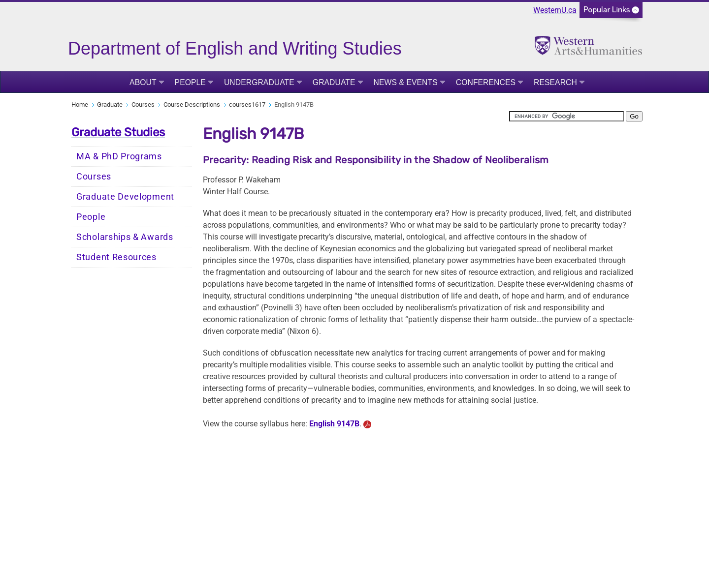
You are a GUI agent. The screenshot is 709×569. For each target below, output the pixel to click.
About (143, 82)
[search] (566, 116)
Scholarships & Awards (124, 237)
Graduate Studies (118, 132)
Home (79, 104)
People (190, 82)
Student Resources (116, 257)
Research (555, 82)
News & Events (406, 82)
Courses (143, 104)
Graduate (334, 82)
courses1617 (247, 104)
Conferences (486, 82)
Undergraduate (259, 82)
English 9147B (334, 423)
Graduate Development (125, 197)
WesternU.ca (555, 10)
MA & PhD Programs (119, 156)
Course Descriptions (191, 104)
